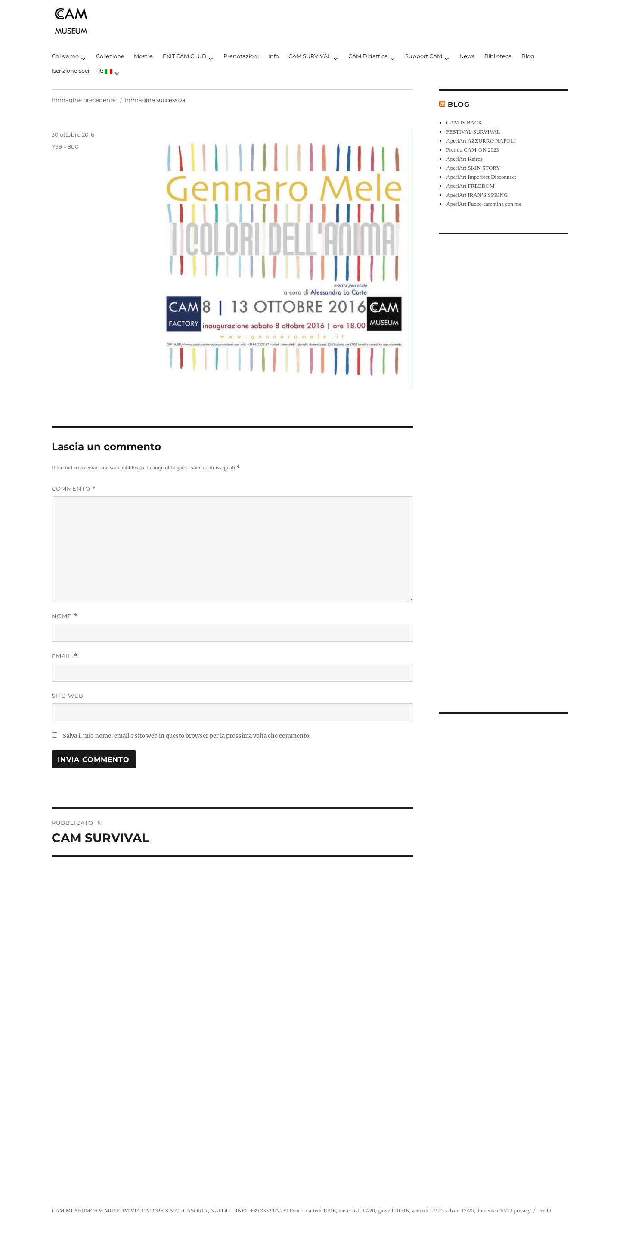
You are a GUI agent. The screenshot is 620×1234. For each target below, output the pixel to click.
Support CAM (423, 56)
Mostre (143, 56)
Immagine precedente (84, 99)
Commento (74, 488)
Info (273, 56)
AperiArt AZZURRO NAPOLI (481, 140)
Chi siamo (65, 56)
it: (105, 71)
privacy (522, 1210)
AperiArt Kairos (464, 158)
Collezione (110, 56)
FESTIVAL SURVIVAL (473, 131)
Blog (527, 56)
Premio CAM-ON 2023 (472, 149)
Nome (65, 616)
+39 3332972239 (269, 1210)
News (466, 56)
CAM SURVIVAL (309, 56)
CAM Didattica (368, 56)
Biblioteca (498, 56)
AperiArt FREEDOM (470, 186)
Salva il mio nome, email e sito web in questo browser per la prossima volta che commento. (186, 736)
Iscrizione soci (70, 71)
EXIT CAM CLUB (184, 56)
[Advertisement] (505, 466)
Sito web (68, 695)
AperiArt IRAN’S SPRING (477, 195)
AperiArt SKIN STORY (473, 168)
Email (65, 656)
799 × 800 (65, 146)
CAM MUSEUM (71, 1210)
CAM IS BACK (464, 122)
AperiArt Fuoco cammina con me (483, 204)
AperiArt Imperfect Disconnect (481, 177)
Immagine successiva (155, 99)
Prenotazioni (241, 56)
